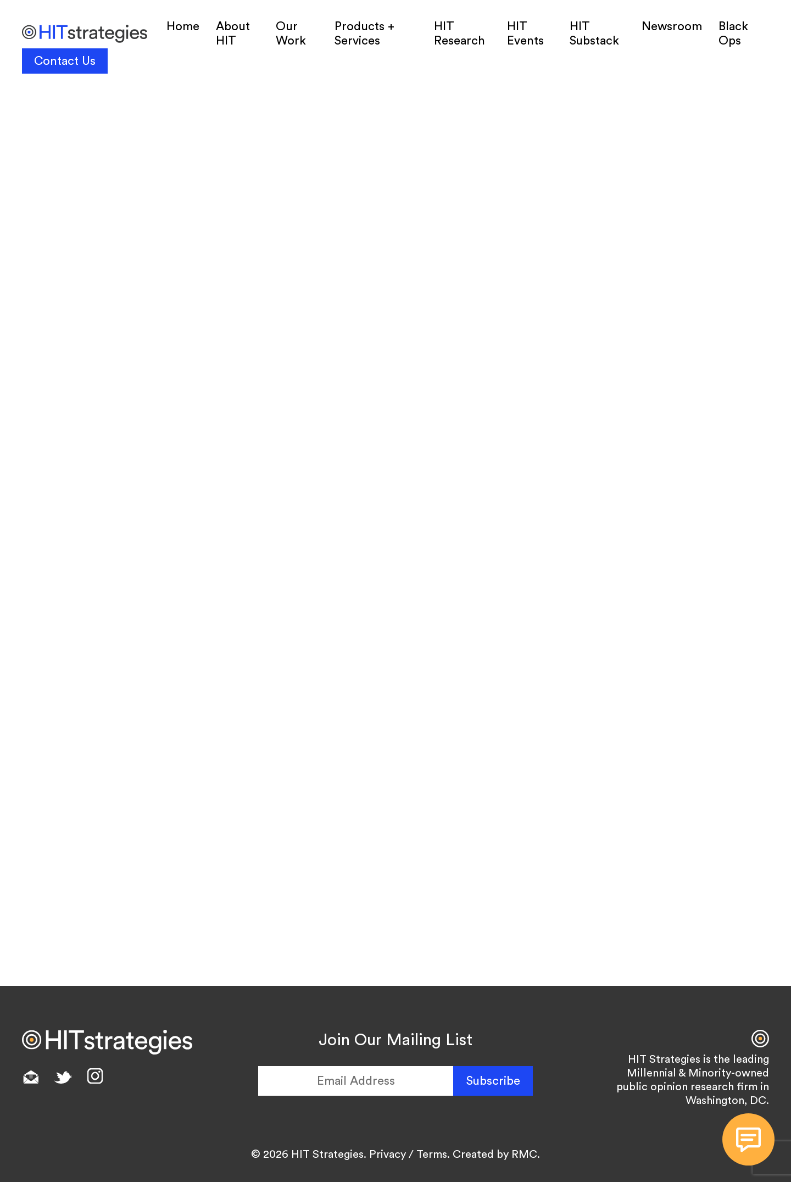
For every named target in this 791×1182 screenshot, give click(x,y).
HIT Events (525, 33)
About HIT (233, 33)
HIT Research (459, 33)
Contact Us (65, 61)
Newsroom (672, 26)
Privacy (387, 1154)
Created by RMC (495, 1154)
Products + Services (364, 33)
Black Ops (733, 33)
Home (182, 26)
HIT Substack (594, 33)
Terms (431, 1154)
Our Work (291, 33)
